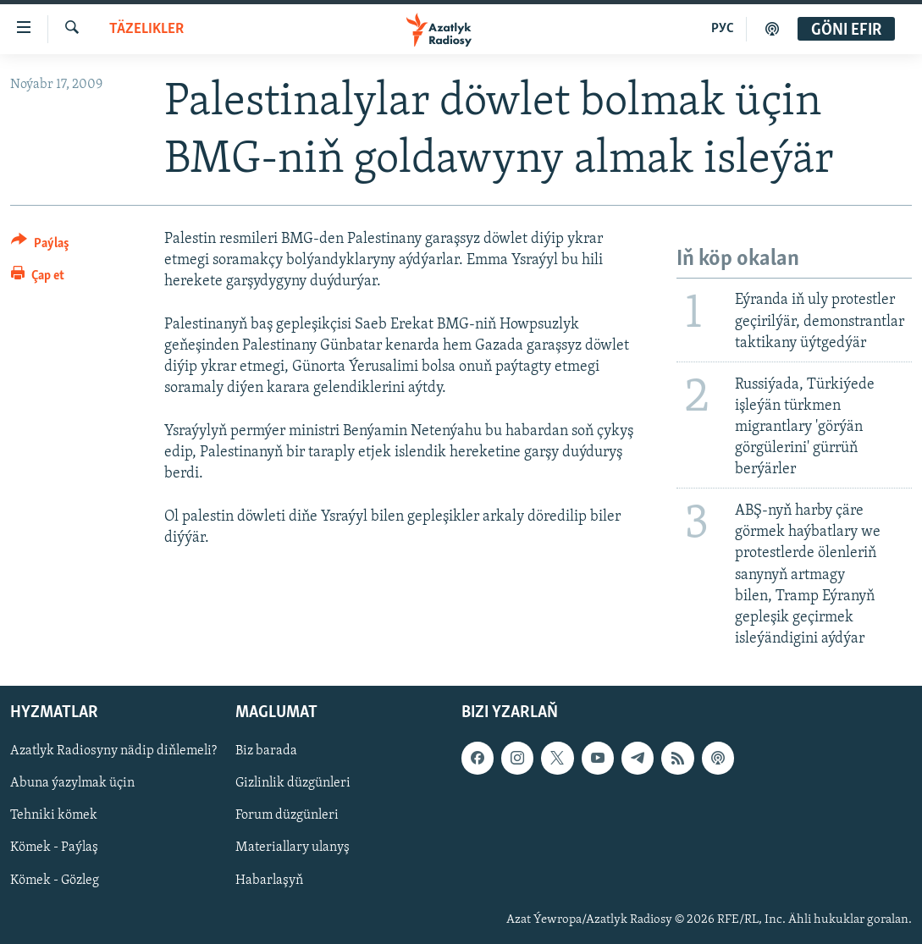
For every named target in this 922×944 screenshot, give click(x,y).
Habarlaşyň (269, 880)
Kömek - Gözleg (54, 880)
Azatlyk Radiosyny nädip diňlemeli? (113, 752)
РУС (722, 29)
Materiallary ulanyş (292, 848)
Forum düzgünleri (287, 816)
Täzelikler (146, 29)
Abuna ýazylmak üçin (72, 784)
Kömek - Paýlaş (54, 848)
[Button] (40, 246)
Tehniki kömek (53, 816)
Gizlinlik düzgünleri (293, 784)
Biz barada (266, 752)
